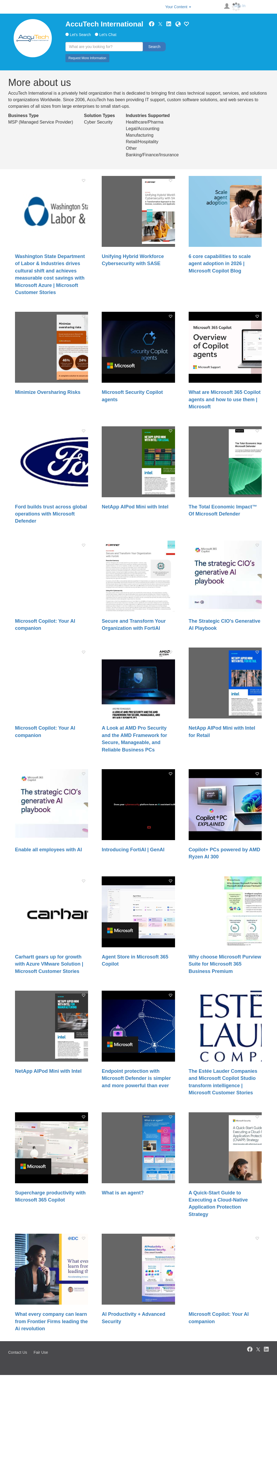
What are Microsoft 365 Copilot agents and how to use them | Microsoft (225, 399)
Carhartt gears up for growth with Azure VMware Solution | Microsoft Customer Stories (49, 964)
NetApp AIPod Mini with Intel (135, 507)
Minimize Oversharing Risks (47, 392)
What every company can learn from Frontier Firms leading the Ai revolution (51, 1321)
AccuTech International (104, 24)
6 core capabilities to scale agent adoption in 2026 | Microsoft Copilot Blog (220, 264)
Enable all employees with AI (48, 849)
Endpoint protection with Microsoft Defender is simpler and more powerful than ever (136, 1078)
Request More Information (87, 58)
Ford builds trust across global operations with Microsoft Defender (51, 514)
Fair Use (41, 1352)
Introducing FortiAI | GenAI (133, 849)
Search (154, 46)
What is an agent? (123, 1193)
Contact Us (17, 1352)
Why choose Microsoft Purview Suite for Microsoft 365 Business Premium (225, 964)
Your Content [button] (178, 7)
